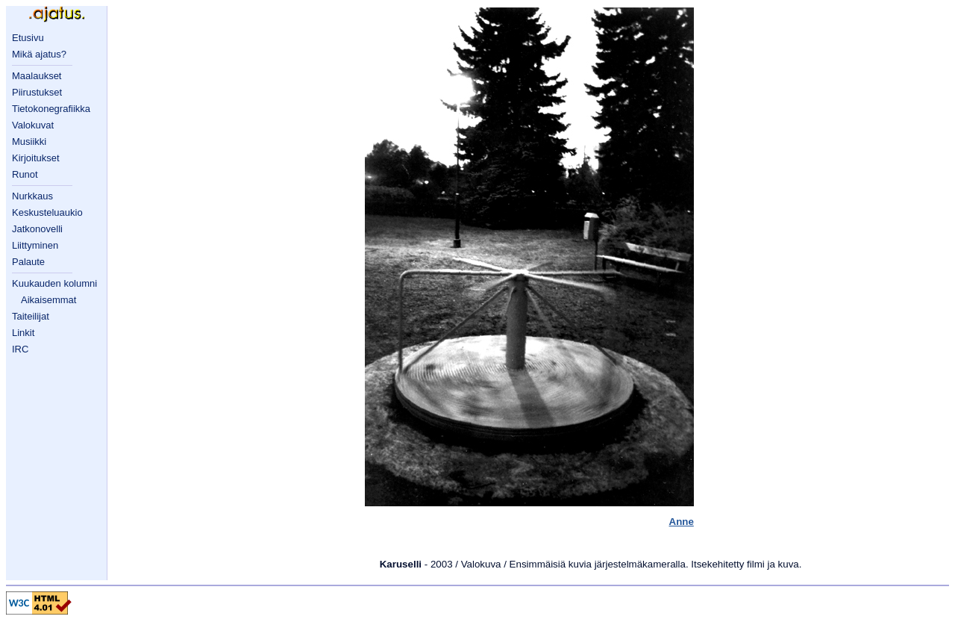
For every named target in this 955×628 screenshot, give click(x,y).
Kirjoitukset (36, 158)
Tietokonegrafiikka (51, 108)
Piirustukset (37, 92)
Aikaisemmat (48, 299)
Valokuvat (33, 125)
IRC (20, 349)
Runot (25, 174)
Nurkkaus (32, 196)
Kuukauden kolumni (54, 283)
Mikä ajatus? (39, 54)
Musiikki (29, 141)
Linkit (23, 332)
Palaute (28, 261)
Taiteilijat (30, 316)
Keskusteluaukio (47, 212)
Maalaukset (36, 75)
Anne (681, 521)
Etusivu (28, 37)
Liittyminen (35, 245)
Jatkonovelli (37, 228)
